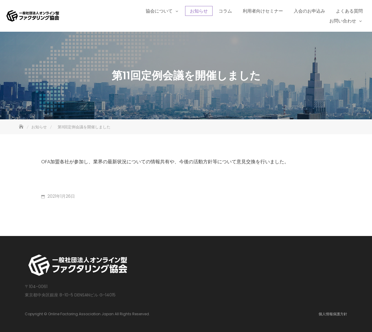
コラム (225, 11)
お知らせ (199, 11)
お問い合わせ (342, 21)
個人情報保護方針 (333, 313)
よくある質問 (349, 11)
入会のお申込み (309, 11)
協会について (159, 11)
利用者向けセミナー (263, 11)
